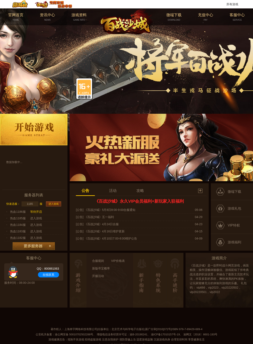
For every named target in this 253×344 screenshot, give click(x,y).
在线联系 (48, 274)
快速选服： (13, 203)
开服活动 (98, 276)
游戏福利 (234, 242)
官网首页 (16, 17)
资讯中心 (47, 17)
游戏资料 (79, 17)
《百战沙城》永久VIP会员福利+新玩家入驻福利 (139, 201)
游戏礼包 (234, 208)
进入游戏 (53, 203)
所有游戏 (232, 4)
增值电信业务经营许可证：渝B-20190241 (122, 334)
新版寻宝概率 (101, 268)
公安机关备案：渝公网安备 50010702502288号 (64, 334)
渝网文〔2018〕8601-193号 (200, 334)
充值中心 (205, 17)
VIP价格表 (118, 260)
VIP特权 (234, 225)
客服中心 (237, 17)
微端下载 (174, 17)
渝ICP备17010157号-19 (165, 334)
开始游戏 (33, 129)
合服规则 (98, 260)
